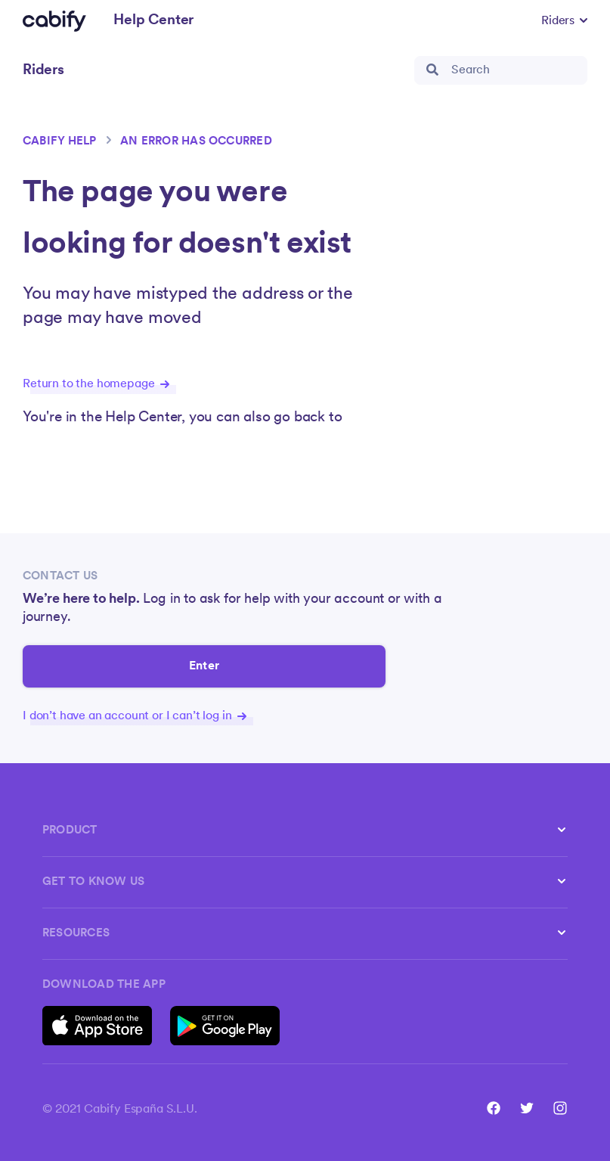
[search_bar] (500, 70)
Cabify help (60, 141)
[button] (564, 21)
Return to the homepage (96, 384)
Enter (204, 666)
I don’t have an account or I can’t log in (134, 716)
